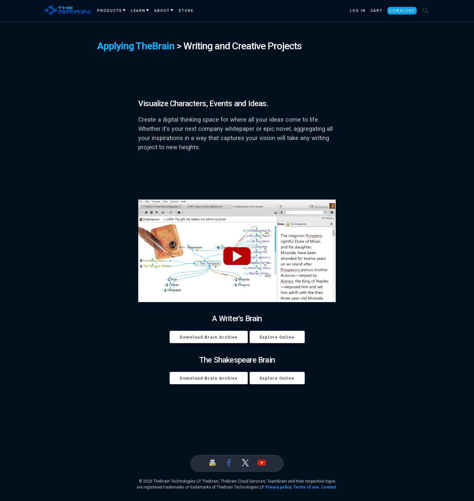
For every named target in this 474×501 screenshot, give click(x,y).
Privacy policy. (278, 487)
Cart (376, 11)
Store (186, 11)
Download (402, 11)
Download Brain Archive (209, 337)
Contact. (329, 487)
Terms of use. (306, 487)
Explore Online (277, 337)
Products (109, 11)
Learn (138, 11)
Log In (358, 11)
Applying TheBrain (135, 46)
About (162, 11)
